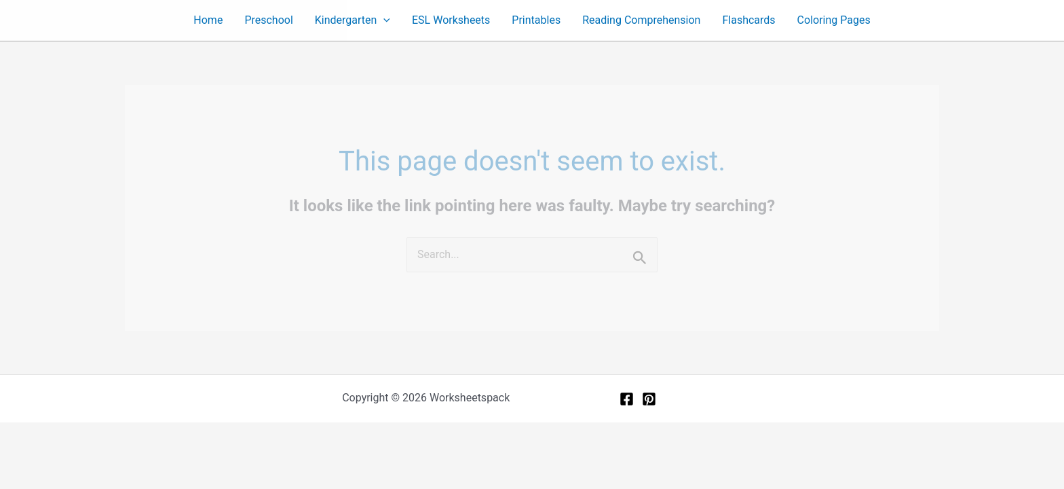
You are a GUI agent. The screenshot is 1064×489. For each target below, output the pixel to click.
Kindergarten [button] (352, 20)
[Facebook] (627, 399)
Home (208, 20)
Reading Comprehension (641, 20)
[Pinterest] (649, 399)
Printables (536, 20)
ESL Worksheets (451, 20)
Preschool (268, 20)
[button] (383, 20)
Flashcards (748, 20)
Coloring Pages (834, 20)
